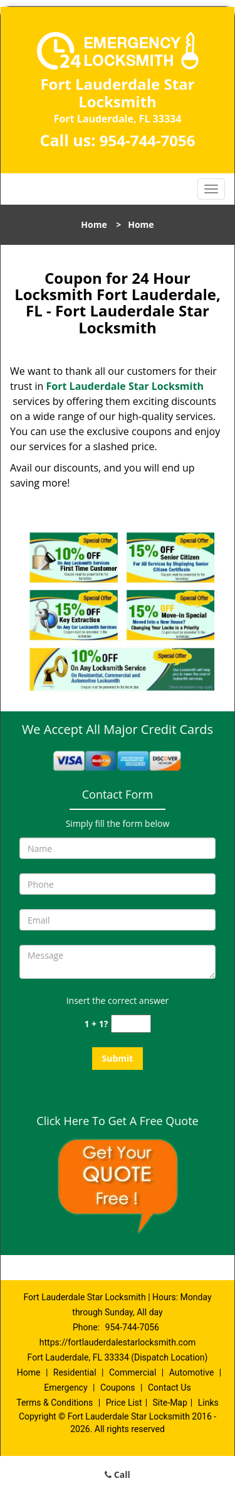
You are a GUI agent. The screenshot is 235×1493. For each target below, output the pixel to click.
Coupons (117, 1388)
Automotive (191, 1372)
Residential (75, 1372)
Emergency (65, 1388)
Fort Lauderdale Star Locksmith (125, 386)
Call (117, 1474)
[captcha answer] (131, 1024)
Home (94, 224)
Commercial (132, 1372)
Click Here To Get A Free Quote (117, 1120)
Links (208, 1403)
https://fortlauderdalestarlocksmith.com (117, 1342)
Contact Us (169, 1388)
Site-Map (170, 1403)
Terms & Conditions (54, 1403)
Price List (124, 1403)
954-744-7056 (148, 140)
